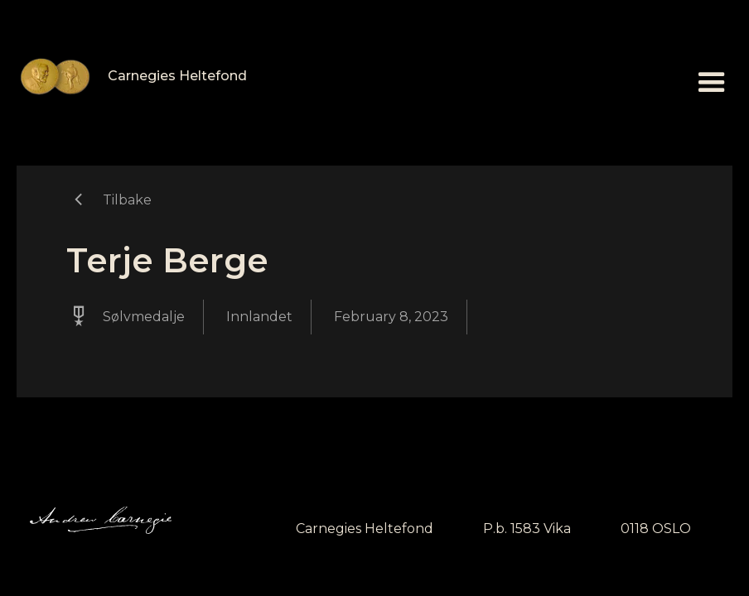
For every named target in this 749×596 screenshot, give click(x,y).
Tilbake (127, 200)
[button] (711, 82)
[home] (132, 76)
